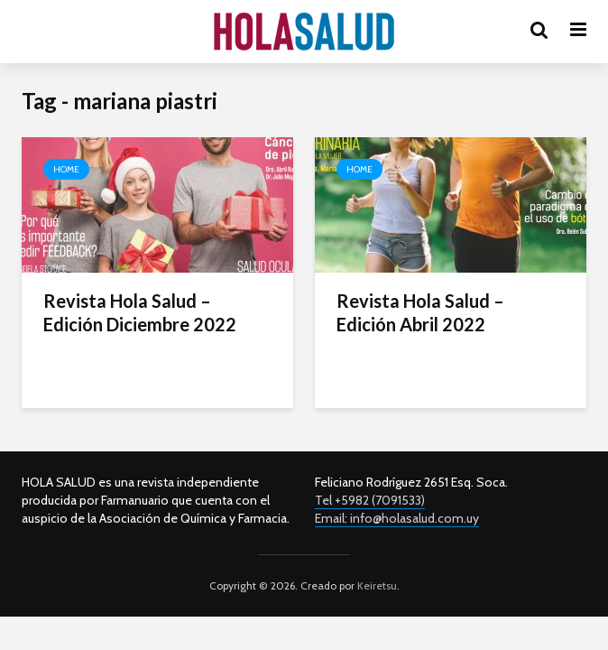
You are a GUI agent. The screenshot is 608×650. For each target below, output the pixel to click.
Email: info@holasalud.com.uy (397, 518)
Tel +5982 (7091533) (370, 500)
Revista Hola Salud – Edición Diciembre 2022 (139, 312)
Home (66, 169)
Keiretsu (376, 585)
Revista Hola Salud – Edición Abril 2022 (420, 312)
